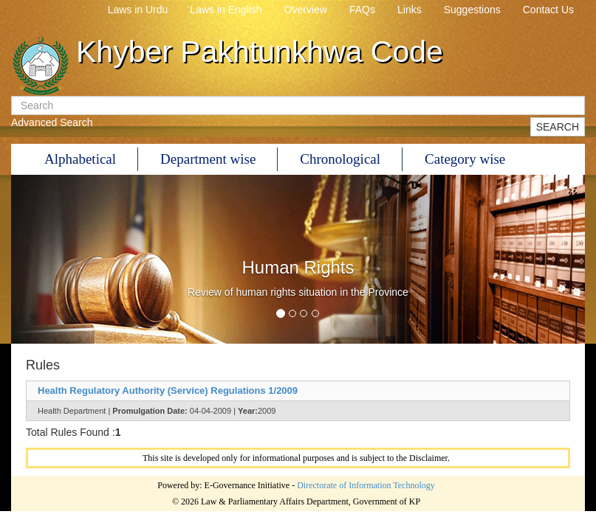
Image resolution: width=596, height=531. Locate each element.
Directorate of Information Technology (366, 485)
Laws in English (225, 9)
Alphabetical (80, 159)
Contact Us (548, 9)
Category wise (465, 159)
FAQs (362, 9)
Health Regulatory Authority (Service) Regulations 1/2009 (168, 390)
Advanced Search (52, 122)
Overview (305, 9)
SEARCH (557, 127)
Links (409, 9)
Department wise (208, 159)
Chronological (340, 159)
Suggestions (472, 9)
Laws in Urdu (138, 9)
